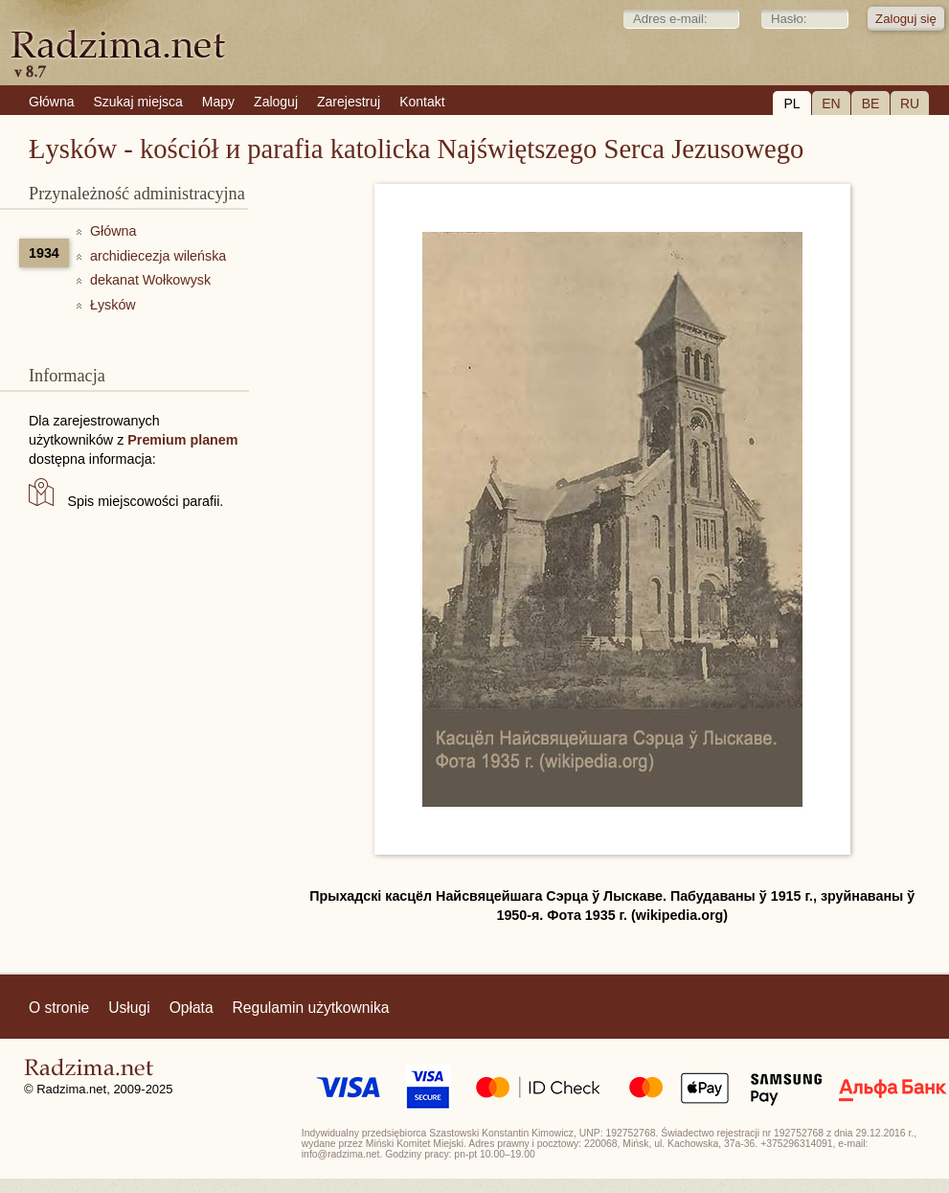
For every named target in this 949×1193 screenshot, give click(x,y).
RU (909, 103)
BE (871, 103)
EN (831, 103)
